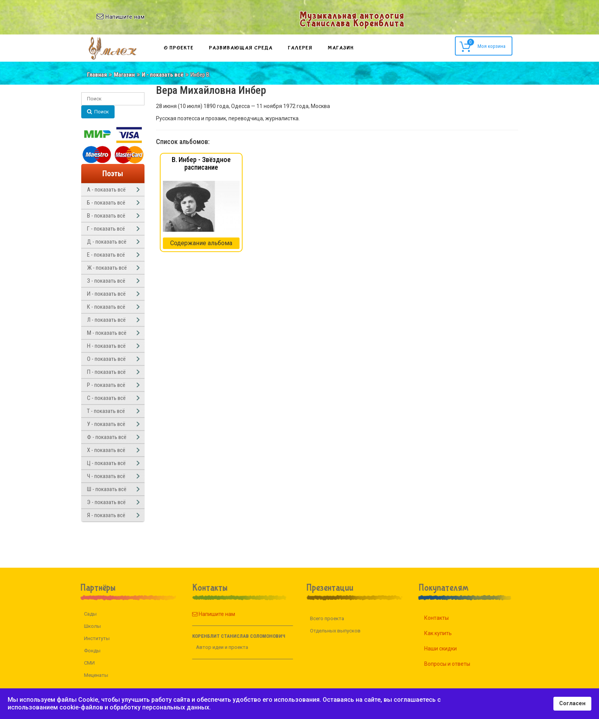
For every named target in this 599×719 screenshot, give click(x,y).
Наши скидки (450, 648)
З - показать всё (106, 280)
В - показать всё (106, 215)
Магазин (341, 48)
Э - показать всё (106, 502)
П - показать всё (106, 372)
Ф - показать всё (106, 437)
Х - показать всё (106, 450)
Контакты (446, 618)
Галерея (300, 48)
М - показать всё (106, 332)
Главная (97, 74)
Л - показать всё (106, 319)
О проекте (179, 48)
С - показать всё (106, 398)
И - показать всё (163, 74)
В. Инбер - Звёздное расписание (201, 163)
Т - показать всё (106, 411)
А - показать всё (106, 189)
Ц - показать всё (106, 463)
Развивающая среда (240, 48)
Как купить (447, 633)
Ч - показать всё (106, 476)
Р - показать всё (106, 385)
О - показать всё (106, 358)
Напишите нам (203, 614)
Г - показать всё (106, 228)
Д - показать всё (106, 241)
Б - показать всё (106, 202)
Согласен (572, 703)
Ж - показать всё (107, 267)
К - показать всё (106, 306)
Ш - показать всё (106, 489)
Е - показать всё (106, 254)
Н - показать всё (106, 345)
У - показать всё (106, 424)
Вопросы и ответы (457, 664)
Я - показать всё (106, 515)
